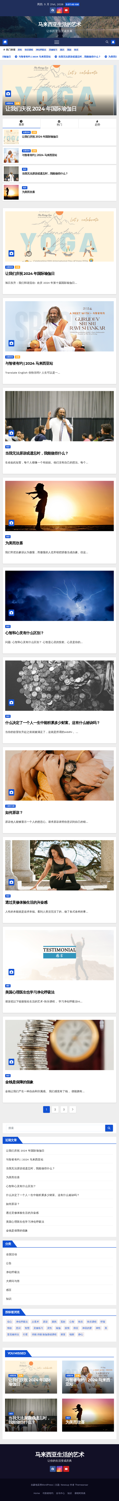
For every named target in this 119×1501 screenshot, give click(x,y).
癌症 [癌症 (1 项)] (76, 1328)
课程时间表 (80, 1493)
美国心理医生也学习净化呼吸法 (29, 992)
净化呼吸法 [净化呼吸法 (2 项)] (22, 1321)
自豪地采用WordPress (42, 1485)
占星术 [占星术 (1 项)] (35, 1321)
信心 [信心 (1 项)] (9, 1321)
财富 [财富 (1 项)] (63, 1334)
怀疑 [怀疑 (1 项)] (103, 1321)
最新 (21, 123)
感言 (8, 986)
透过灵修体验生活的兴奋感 (26, 902)
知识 (24, 169)
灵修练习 (53, 50)
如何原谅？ (14, 812)
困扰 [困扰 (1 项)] (54, 1321)
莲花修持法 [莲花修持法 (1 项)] (13, 1334)
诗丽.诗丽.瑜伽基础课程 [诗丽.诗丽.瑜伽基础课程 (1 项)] (44, 1334)
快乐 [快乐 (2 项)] (80, 1321)
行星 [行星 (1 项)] (25, 1334)
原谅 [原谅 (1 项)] (45, 1321)
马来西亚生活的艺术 (59, 24)
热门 (59, 123)
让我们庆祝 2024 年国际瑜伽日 (43, 108)
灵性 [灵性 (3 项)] (49, 1328)
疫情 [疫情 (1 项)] (67, 1328)
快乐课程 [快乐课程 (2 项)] (92, 1321)
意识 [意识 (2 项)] (18, 1328)
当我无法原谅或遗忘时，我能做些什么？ (45, 173)
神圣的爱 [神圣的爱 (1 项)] (87, 1328)
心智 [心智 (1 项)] (71, 1321)
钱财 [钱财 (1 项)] (71, 1334)
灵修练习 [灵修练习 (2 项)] (38, 1328)
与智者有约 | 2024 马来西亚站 (39, 155)
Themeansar (81, 1485)
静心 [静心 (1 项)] (80, 1334)
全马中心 (60, 1493)
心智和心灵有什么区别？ (24, 633)
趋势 (97, 123)
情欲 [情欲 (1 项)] (9, 1328)
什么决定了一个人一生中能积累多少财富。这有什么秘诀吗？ (52, 723)
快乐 (76, 50)
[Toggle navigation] (56, 42)
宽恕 (69, 50)
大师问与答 (10, 806)
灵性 (20, 50)
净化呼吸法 (41, 50)
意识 (62, 50)
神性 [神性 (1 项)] (98, 1328)
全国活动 (12, 103)
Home (37, 1493)
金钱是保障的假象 (19, 1082)
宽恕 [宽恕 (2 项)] (63, 1321)
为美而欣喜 (28, 192)
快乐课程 (29, 50)
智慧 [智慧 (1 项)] (27, 1328)
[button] (107, 42)
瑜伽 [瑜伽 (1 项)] (58, 1328)
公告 (20, 103)
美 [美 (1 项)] (106, 1328)
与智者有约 (47, 1493)
